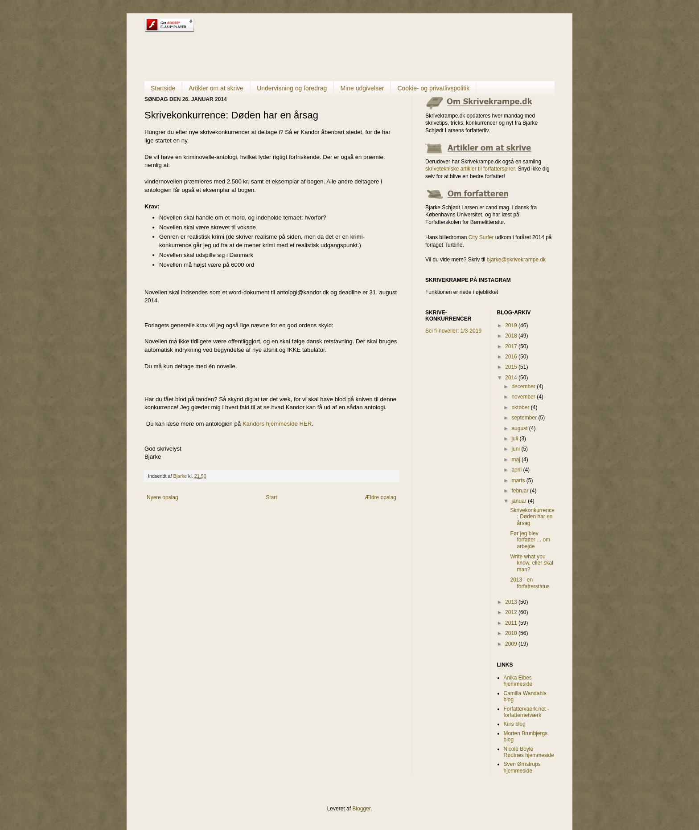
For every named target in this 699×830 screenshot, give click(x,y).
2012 (511, 612)
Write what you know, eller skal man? (531, 563)
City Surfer (481, 237)
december (524, 386)
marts (518, 480)
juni (516, 449)
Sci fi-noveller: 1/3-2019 (453, 331)
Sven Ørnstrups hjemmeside (522, 767)
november (524, 397)
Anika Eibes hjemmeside (518, 681)
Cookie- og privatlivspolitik (433, 88)
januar (519, 501)
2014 (511, 377)
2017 (511, 346)
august (520, 428)
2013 (511, 602)
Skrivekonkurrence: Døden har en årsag (532, 516)
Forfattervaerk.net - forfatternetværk (526, 712)
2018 (511, 336)
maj (516, 459)
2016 (511, 357)
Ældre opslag (380, 497)
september (524, 418)
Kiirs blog (515, 724)
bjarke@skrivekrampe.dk (516, 259)
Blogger (361, 809)
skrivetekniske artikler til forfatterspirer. (470, 169)
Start (271, 497)
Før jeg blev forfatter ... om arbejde (530, 539)
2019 (511, 325)
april (517, 470)
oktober (520, 407)
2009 (511, 644)
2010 (511, 633)
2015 (511, 367)
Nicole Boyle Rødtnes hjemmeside (529, 752)
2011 (511, 623)
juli (515, 438)
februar (520, 491)
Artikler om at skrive (216, 88)
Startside (163, 88)
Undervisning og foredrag (292, 88)
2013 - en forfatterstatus (529, 583)
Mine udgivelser (362, 88)
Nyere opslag (162, 497)
